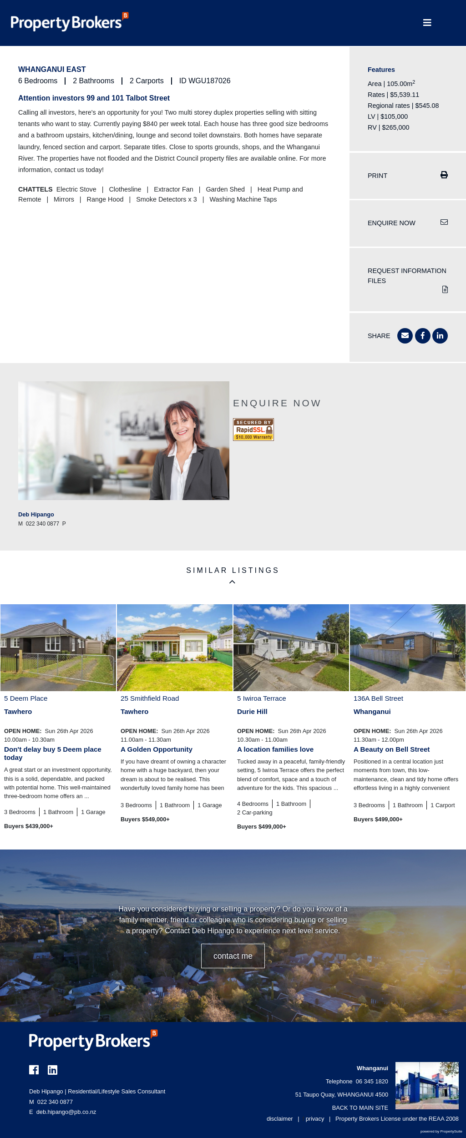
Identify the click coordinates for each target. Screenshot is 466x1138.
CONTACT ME (233, 956)
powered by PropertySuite (441, 1131)
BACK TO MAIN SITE (360, 1107)
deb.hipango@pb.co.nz (66, 1111)
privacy (315, 1118)
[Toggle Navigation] (427, 23)
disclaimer (280, 1118)
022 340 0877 (51, 1101)
